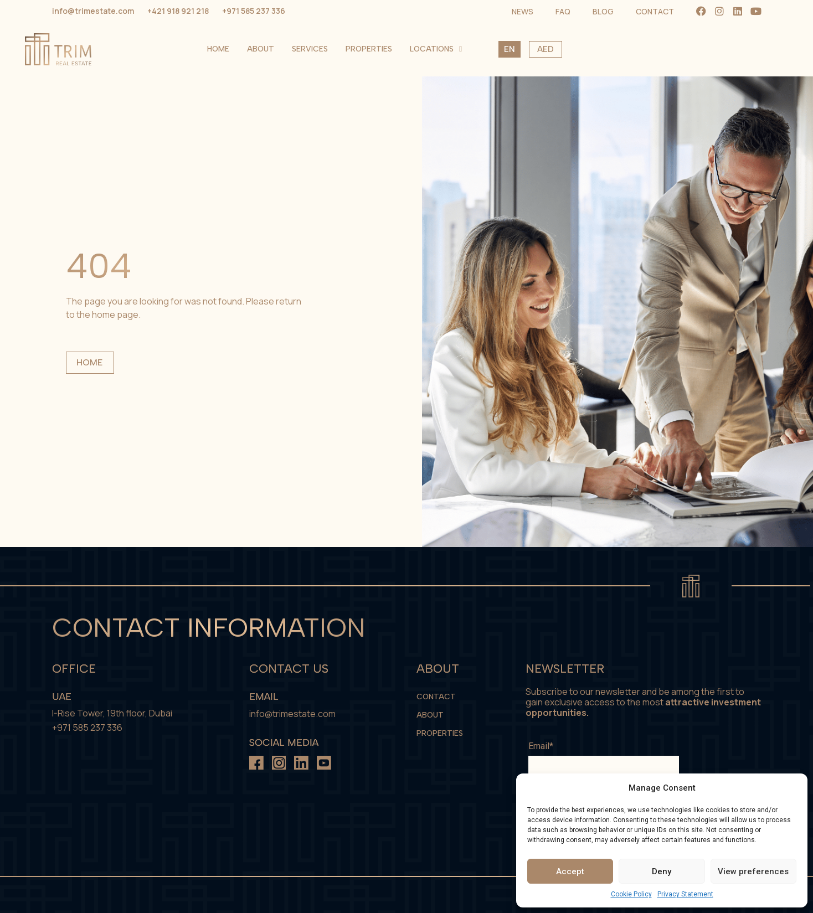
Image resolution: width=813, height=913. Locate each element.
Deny (661, 871)
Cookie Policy (631, 894)
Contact (436, 696)
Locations (635, 49)
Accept (570, 871)
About (459, 49)
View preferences (753, 871)
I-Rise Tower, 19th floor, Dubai (112, 713)
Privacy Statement (685, 894)
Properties (567, 49)
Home (417, 49)
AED (744, 49)
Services (509, 49)
